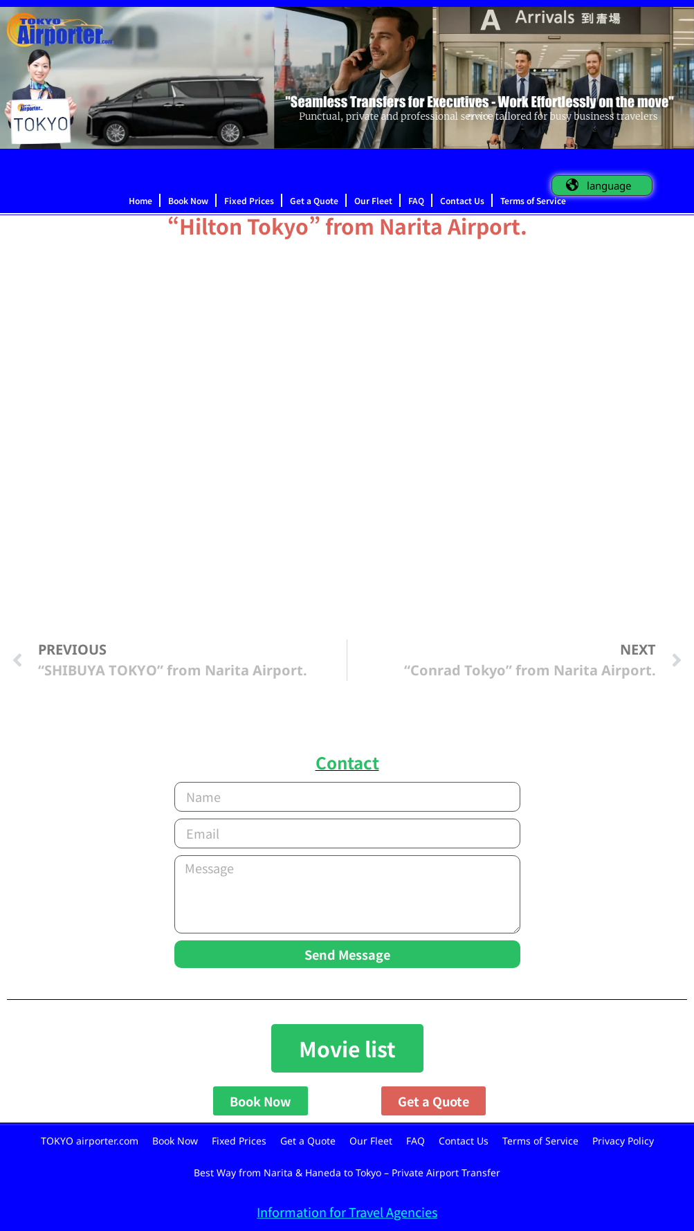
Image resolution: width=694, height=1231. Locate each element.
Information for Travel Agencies (347, 1212)
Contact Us (462, 200)
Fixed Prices (249, 200)
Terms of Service (533, 200)
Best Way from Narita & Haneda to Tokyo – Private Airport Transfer (347, 1172)
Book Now (188, 200)
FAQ (416, 200)
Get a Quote (314, 200)
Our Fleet (373, 200)
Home (140, 200)
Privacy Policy (623, 1140)
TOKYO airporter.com (89, 1140)
